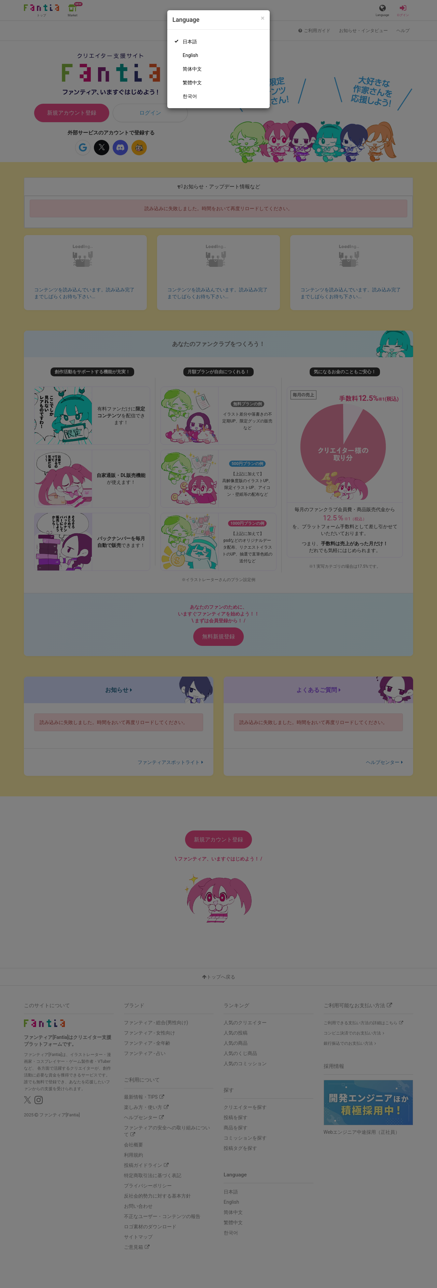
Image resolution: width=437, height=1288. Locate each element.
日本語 (190, 41)
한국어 (190, 96)
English (190, 55)
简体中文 (192, 69)
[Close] (263, 18)
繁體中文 (192, 82)
